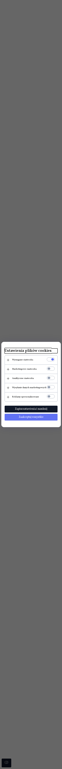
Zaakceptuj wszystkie (31, 417)
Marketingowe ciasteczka (24, 369)
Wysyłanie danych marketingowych (29, 387)
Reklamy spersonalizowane (25, 396)
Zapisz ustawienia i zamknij (31, 409)
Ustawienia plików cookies (28, 350)
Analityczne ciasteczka (23, 378)
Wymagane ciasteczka (22, 359)
